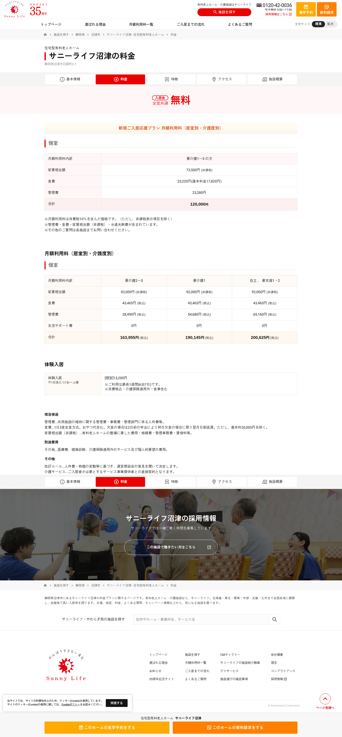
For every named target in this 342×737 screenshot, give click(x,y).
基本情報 (70, 79)
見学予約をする (107, 728)
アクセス (221, 79)
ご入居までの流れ (191, 24)
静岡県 (80, 34)
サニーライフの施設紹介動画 (240, 662)
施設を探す (224, 12)
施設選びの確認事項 (234, 679)
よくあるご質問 (240, 24)
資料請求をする (235, 728)
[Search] (275, 619)
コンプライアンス (283, 671)
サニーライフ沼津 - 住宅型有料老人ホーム (135, 34)
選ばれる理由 (95, 24)
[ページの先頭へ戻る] (325, 702)
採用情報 (279, 679)
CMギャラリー (230, 654)
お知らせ (155, 671)
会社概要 (277, 654)
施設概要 (272, 79)
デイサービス (229, 671)
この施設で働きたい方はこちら (179, 547)
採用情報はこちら (278, 14)
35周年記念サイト (161, 679)
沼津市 (95, 34)
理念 (274, 662)
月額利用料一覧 (141, 24)
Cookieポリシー (71, 704)
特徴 (171, 79)
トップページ (51, 24)
